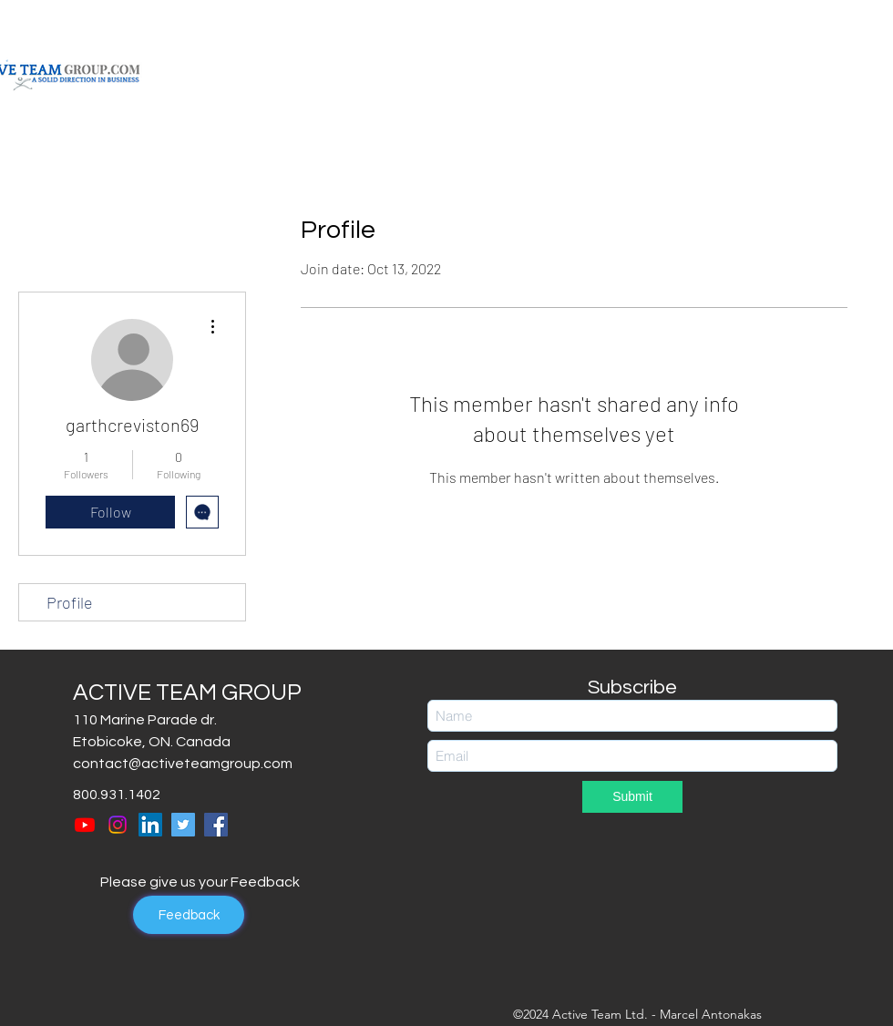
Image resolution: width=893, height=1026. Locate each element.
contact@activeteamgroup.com (183, 763)
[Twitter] (183, 824)
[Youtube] (85, 824)
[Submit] (632, 797)
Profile (69, 602)
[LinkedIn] (150, 824)
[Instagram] (117, 824)
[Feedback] (188, 915)
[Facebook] (216, 824)
